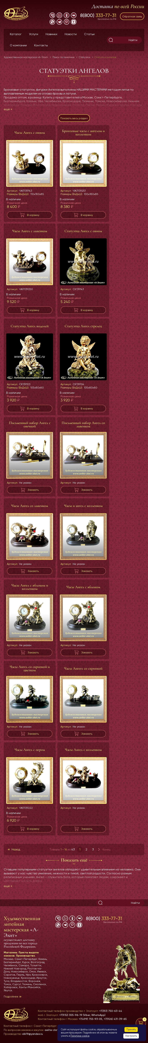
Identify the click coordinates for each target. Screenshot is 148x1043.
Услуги (33, 34)
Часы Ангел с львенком (29, 231)
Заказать (33, 489)
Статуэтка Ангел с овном (83, 231)
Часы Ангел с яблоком (83, 587)
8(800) (98, 15)
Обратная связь (132, 16)
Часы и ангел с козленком (83, 506)
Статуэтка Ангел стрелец (83, 326)
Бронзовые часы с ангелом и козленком (83, 133)
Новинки (51, 34)
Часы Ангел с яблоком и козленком (29, 587)
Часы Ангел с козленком (83, 750)
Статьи (89, 34)
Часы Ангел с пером (30, 750)
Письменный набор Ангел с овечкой (29, 424)
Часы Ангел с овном (29, 132)
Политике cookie (79, 1035)
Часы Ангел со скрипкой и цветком (30, 668)
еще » (8, 109)
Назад (16, 849)
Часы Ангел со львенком (29, 506)
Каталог (15, 34)
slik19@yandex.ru (32, 1033)
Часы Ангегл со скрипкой (83, 668)
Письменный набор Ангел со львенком (83, 424)
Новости (71, 34)
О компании (18, 45)
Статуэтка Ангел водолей (30, 326)
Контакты (41, 45)
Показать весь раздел (74, 118)
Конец (106, 849)
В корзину (33, 214)
